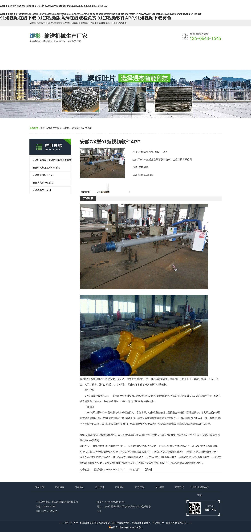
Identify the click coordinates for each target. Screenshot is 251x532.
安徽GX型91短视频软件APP (202, 451)
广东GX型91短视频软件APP (174, 446)
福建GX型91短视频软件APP (194, 457)
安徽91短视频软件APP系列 (78, 128)
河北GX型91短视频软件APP (136, 451)
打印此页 (134, 469)
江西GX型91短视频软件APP (128, 457)
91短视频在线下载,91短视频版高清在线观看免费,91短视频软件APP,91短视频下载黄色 (85, 17)
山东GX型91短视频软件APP (141, 446)
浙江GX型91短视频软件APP (103, 451)
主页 (42, 128)
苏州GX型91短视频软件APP (120, 462)
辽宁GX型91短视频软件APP (161, 457)
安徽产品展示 (55, 128)
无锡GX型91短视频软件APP (186, 462)
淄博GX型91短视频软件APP (108, 446)
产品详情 (88, 198)
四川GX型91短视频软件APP (95, 457)
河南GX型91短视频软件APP (169, 451)
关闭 (148, 469)
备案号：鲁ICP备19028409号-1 (125, 527)
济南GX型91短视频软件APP (153, 462)
